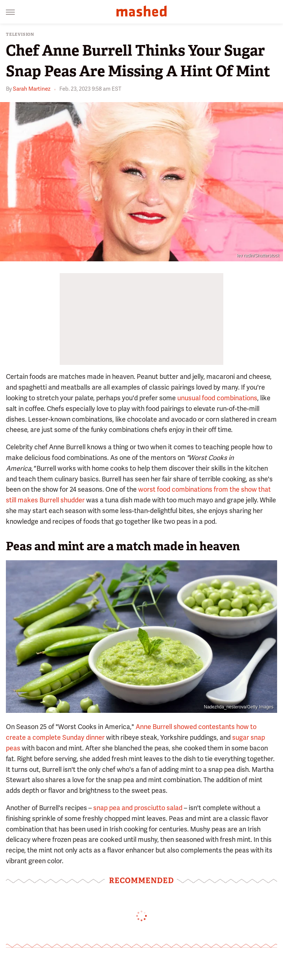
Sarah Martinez (31, 89)
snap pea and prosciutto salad (137, 808)
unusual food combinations (217, 398)
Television (20, 34)
